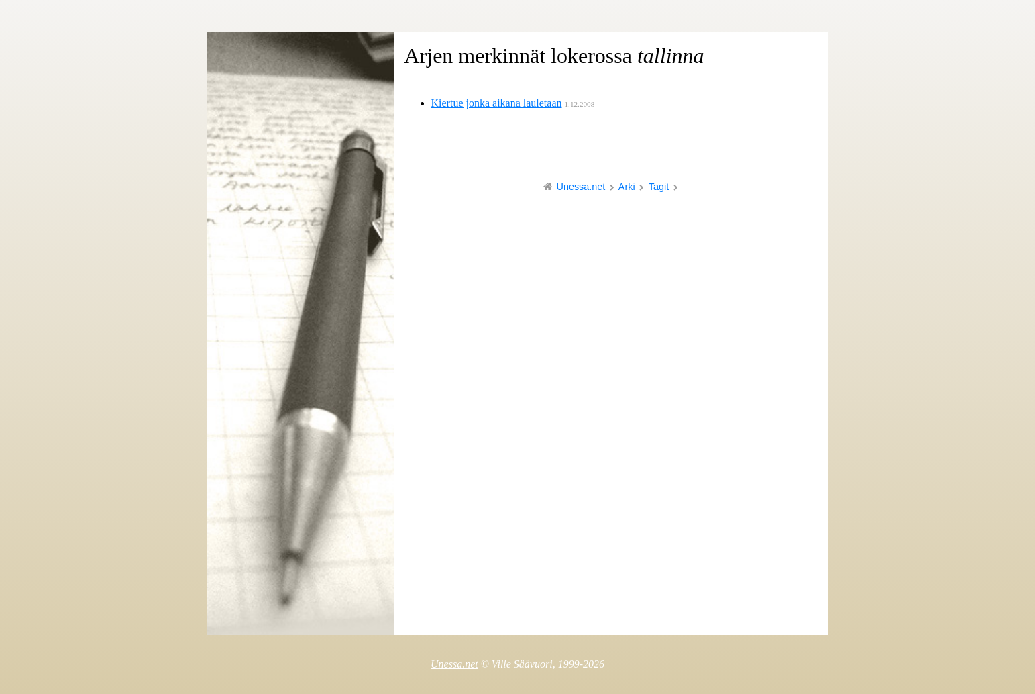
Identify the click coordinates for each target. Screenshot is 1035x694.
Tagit (659, 186)
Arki (626, 186)
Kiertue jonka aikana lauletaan (496, 103)
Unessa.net (581, 186)
